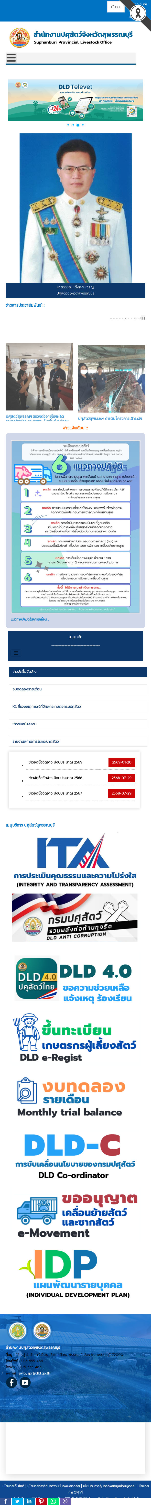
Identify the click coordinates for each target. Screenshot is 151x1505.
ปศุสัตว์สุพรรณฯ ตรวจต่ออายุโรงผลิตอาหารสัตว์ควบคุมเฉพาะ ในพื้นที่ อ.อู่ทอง (37, 399)
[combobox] (115, 6)
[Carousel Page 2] (114, 318)
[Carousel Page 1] (111, 318)
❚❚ (143, 318)
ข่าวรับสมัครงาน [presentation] (24, 729)
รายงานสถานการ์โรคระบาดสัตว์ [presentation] (35, 746)
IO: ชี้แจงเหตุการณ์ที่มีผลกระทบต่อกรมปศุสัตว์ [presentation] (46, 711)
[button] (67, 125)
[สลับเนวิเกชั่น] (16, 658)
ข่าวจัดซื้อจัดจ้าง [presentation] (24, 676)
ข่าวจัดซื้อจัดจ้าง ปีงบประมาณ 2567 (55, 798)
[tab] (78, 677)
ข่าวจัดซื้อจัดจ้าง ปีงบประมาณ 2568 (55, 782)
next (140, 318)
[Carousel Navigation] (137, 318)
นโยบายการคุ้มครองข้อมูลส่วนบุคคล (108, 1491)
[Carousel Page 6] (125, 318)
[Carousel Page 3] (117, 318)
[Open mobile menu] (11, 58)
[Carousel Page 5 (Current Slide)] (122, 318)
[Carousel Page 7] (128, 318)
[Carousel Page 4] (119, 318)
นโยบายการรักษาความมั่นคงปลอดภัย (53, 1491)
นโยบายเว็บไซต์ (13, 1491)
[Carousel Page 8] (131, 318)
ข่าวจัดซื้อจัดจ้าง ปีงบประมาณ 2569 (55, 767)
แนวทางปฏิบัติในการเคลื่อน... (30, 624)
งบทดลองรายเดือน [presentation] (27, 694)
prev (136, 318)
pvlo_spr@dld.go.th (34, 1378)
